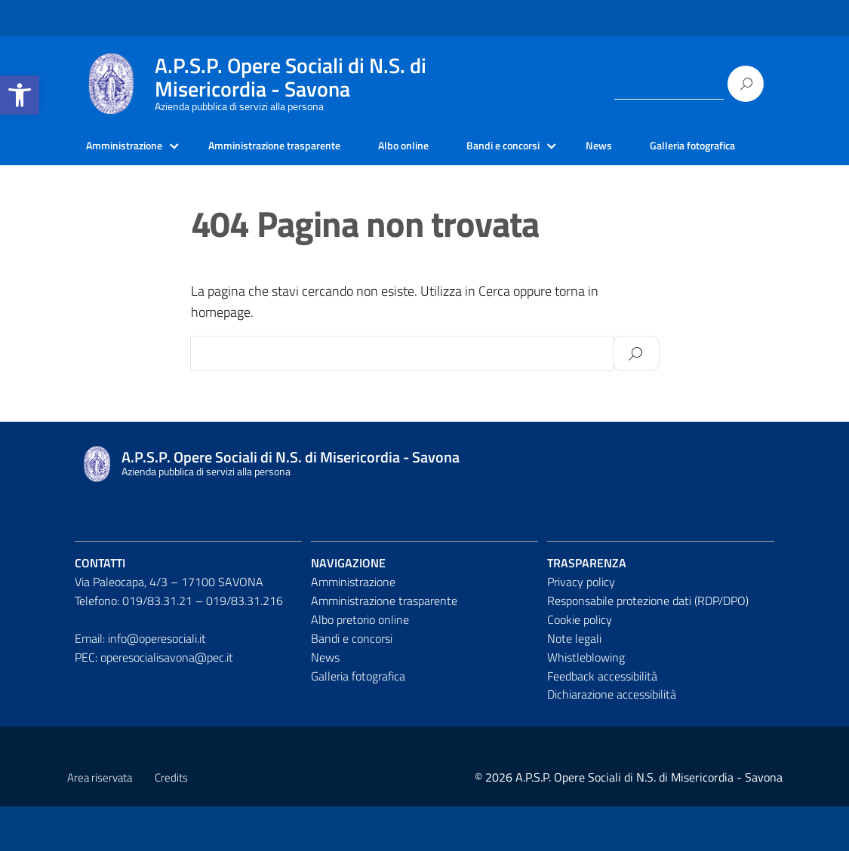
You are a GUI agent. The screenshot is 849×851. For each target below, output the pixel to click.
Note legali (574, 682)
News (653, 147)
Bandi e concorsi (549, 147)
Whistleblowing (586, 701)
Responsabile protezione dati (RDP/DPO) (648, 644)
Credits (171, 822)
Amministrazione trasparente (297, 147)
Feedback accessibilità (602, 720)
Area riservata (99, 822)
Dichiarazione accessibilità (611, 739)
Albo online (440, 147)
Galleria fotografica (135, 189)
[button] (19, 95)
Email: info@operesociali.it (140, 682)
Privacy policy (581, 626)
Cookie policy (579, 663)
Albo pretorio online (360, 663)
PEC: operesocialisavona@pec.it (154, 701)
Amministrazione (130, 147)
